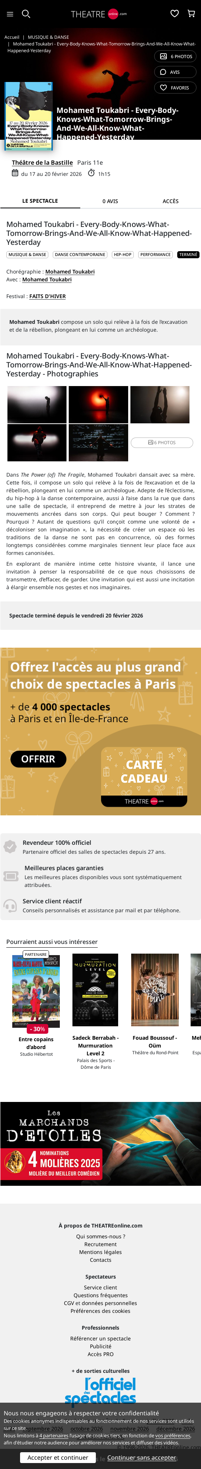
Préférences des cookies (100, 1310)
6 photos (176, 56)
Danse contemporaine (80, 254)
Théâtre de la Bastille (42, 162)
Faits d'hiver (47, 296)
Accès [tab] (171, 201)
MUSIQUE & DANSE (27, 254)
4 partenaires (53, 1435)
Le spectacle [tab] (40, 200)
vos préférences (172, 1435)
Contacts (100, 1259)
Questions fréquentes (101, 1295)
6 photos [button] (162, 442)
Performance (155, 254)
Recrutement (100, 1244)
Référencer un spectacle (100, 1338)
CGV (69, 1303)
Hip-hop (123, 254)
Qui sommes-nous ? (100, 1236)
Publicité (100, 1346)
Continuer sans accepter (141, 1457)
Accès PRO (101, 1354)
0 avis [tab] (110, 201)
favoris (174, 88)
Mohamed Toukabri (70, 271)
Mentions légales (100, 1251)
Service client (100, 1287)
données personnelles (109, 1303)
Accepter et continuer (57, 1457)
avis (170, 72)
